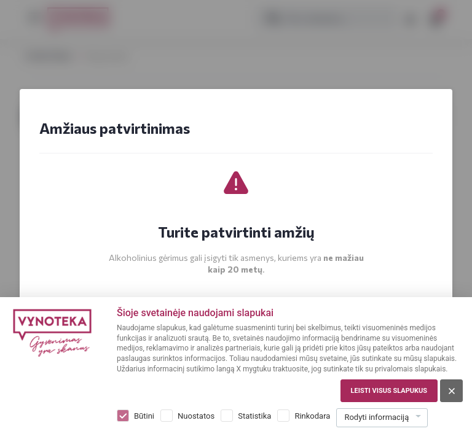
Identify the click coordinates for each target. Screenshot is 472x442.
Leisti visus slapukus (389, 391)
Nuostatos (196, 416)
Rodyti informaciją (376, 417)
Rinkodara (312, 416)
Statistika (254, 416)
